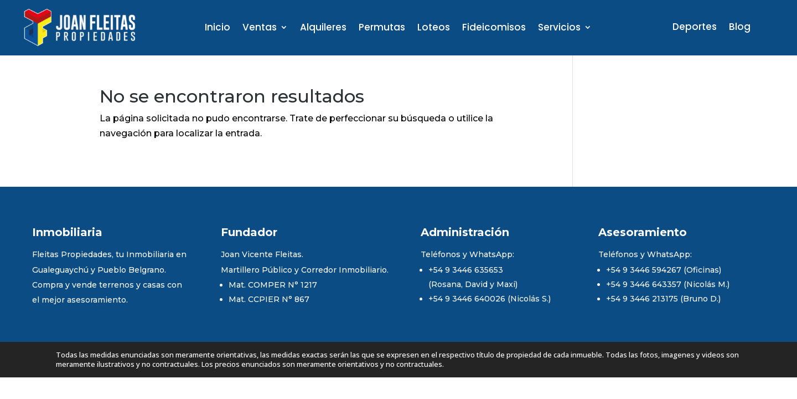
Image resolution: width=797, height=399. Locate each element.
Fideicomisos (494, 28)
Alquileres (323, 28)
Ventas (259, 28)
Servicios (559, 28)
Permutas (382, 28)
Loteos (433, 28)
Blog (740, 28)
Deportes (694, 28)
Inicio (217, 28)
